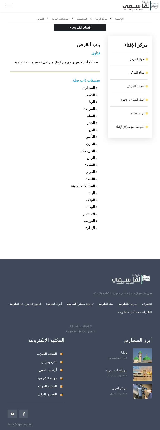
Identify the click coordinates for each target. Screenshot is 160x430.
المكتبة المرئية (47, 386)
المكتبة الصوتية (47, 353)
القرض (40, 18)
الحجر (91, 123)
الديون (90, 144)
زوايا (124, 352)
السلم (91, 116)
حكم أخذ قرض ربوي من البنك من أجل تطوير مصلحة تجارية (54, 62)
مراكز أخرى (119, 388)
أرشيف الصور (48, 370)
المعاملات (82, 18)
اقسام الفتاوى (81, 27)
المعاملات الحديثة (83, 186)
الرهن (91, 158)
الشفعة (90, 165)
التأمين (90, 137)
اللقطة (90, 179)
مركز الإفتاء (101, 18)
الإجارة (90, 228)
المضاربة (89, 88)
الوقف (90, 200)
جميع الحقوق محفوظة (80, 331)
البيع (92, 130)
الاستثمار (89, 214)
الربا (92, 102)
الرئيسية (119, 18)
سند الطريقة (106, 303)
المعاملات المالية (60, 18)
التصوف (147, 303)
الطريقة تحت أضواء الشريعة (135, 312)
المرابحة (89, 109)
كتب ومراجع (49, 362)
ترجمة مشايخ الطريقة (80, 303)
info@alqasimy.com (20, 424)
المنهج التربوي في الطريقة (25, 303)
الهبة (92, 193)
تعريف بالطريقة (128, 303)
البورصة (89, 220)
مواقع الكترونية (47, 378)
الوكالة (90, 207)
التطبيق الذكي (47, 394)
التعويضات (88, 151)
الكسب (90, 95)
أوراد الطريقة (54, 303)
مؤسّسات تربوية (116, 370)
